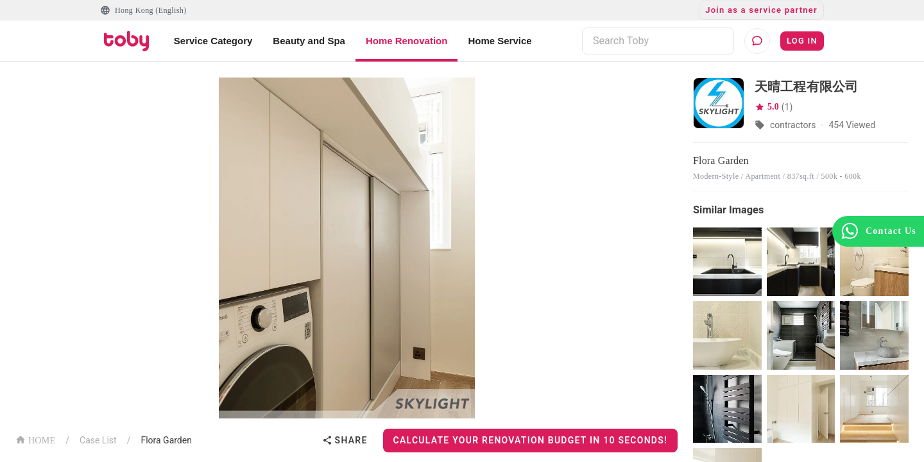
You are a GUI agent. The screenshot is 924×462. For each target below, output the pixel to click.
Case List (98, 440)
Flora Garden (166, 440)
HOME (35, 439)
